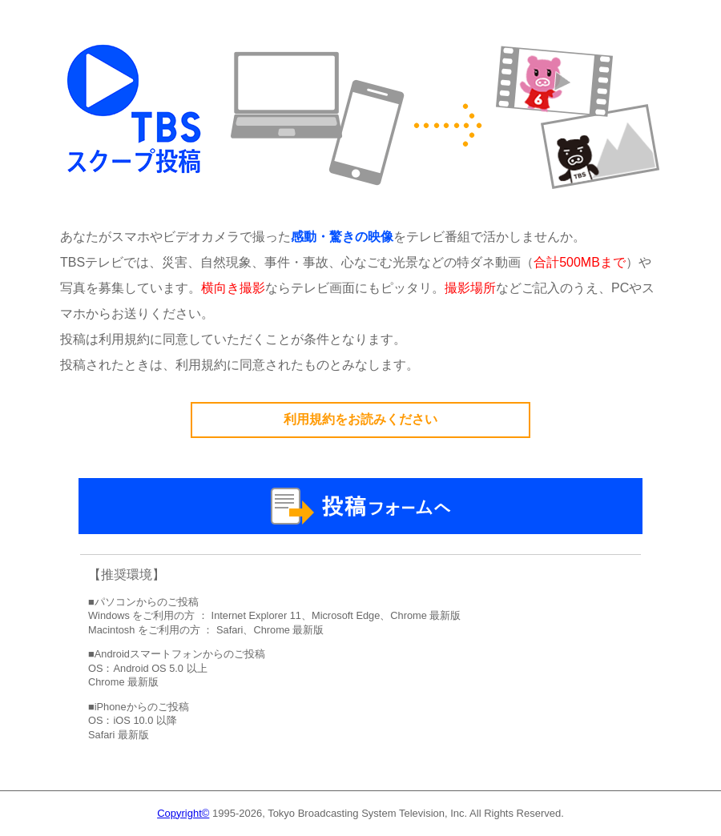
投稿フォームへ (360, 506)
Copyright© (183, 813)
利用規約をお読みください (360, 419)
